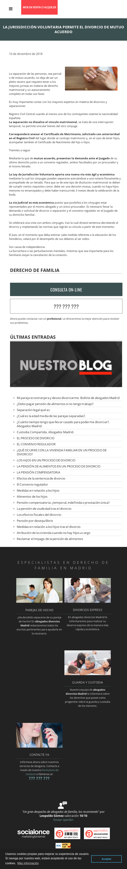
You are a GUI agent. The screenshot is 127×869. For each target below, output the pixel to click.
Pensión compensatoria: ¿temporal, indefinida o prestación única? (63, 502)
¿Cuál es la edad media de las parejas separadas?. (51, 416)
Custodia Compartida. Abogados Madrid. (45, 432)
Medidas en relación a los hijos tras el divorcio (49, 527)
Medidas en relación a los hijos (38, 490)
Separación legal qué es (33, 410)
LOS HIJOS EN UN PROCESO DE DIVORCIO (46, 460)
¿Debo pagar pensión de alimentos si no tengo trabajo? (55, 404)
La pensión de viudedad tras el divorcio (44, 508)
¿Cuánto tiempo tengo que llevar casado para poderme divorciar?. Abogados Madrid (63, 424)
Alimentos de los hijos (32, 496)
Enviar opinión (63, 820)
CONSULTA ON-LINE (66, 290)
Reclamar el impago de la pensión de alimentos (50, 539)
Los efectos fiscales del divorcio (39, 515)
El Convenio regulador (32, 484)
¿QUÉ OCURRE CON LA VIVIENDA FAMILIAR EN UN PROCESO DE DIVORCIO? (62, 452)
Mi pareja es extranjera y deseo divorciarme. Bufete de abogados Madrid (68, 398)
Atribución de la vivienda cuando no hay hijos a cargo (53, 533)
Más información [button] (28, 863)
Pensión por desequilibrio (35, 521)
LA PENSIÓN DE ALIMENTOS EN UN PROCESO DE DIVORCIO (59, 466)
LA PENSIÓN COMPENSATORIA (38, 472)
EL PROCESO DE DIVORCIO (35, 438)
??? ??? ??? (66, 306)
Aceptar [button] (106, 858)
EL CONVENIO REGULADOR (36, 444)
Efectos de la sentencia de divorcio (41, 478)
